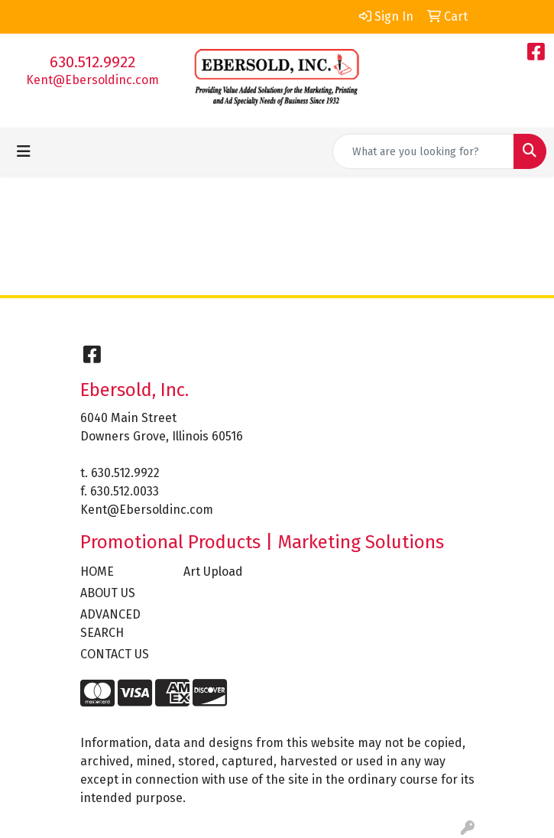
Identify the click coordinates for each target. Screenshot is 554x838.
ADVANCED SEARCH (110, 623)
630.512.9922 (92, 62)
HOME (97, 571)
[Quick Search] (423, 151)
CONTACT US (114, 654)
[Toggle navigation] (24, 151)
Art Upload (213, 571)
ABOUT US (107, 593)
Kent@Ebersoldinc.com (92, 80)
